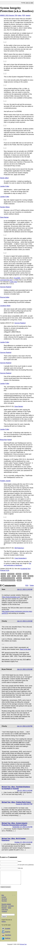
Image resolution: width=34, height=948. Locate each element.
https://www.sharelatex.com (11, 597)
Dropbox (19, 573)
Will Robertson (19, 548)
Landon (2, 383)
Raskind (22, 323)
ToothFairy (8, 941)
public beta (13, 282)
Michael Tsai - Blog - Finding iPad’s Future (16, 802)
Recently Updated (6, 906)
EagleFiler (7, 934)
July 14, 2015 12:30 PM (24, 726)
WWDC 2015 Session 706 (8, 15)
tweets (28, 15)
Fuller (7, 383)
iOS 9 (14, 576)
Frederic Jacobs (5, 481)
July (27, 2)
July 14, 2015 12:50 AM (24, 669)
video (19, 15)
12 (29, 2)
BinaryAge (3, 439)
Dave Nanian (4, 217)
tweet (9, 439)
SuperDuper (27, 578)
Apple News (5, 912)
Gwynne (17, 323)
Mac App (31, 576)
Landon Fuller (4, 186)
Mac (25, 576)
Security (19, 578)
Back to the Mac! (25, 649)
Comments (11, 908)
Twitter (32, 585)
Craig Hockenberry (20, 558)
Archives (4, 899)
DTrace (3, 576)
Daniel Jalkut (4, 178)
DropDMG (17, 278)
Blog (3, 897)
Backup (3, 573)
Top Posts (4, 903)
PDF (23, 15)
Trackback (4, 914)
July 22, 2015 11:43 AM (24, 790)
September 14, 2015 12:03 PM (22, 827)
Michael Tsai (23, 947)
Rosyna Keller (4, 297)
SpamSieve (8, 937)
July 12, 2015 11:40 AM (24, 589)
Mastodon (4, 910)
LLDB (19, 576)
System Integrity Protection (8, 580)
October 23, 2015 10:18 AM (23, 842)
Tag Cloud (4, 901)
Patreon (4, 924)
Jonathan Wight (5, 305)
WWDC (19, 580)
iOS (9, 576)
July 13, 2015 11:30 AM (24, 621)
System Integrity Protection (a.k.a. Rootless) (16, 9)
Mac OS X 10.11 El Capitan (8, 578)
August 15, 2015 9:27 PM (24, 804)
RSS (26, 585)
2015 (31, 2)
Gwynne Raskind (5, 287)
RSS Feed (4, 908)
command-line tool (6, 280)
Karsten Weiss (5, 207)
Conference (11, 573)
